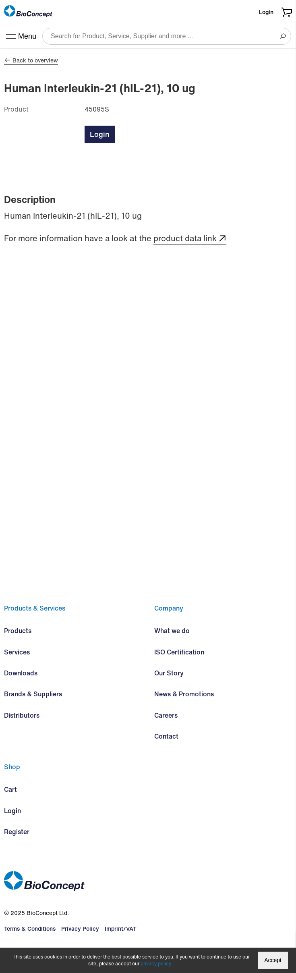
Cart (10, 789)
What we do (172, 631)
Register (16, 831)
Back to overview (31, 60)
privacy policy (156, 963)
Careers (166, 715)
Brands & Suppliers (33, 694)
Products (17, 631)
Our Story (169, 673)
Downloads (20, 673)
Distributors (21, 715)
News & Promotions (184, 694)
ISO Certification (179, 652)
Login (266, 12)
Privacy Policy (80, 928)
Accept (273, 960)
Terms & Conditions (30, 928)
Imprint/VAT (121, 928)
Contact (166, 736)
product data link (185, 238)
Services (17, 652)
